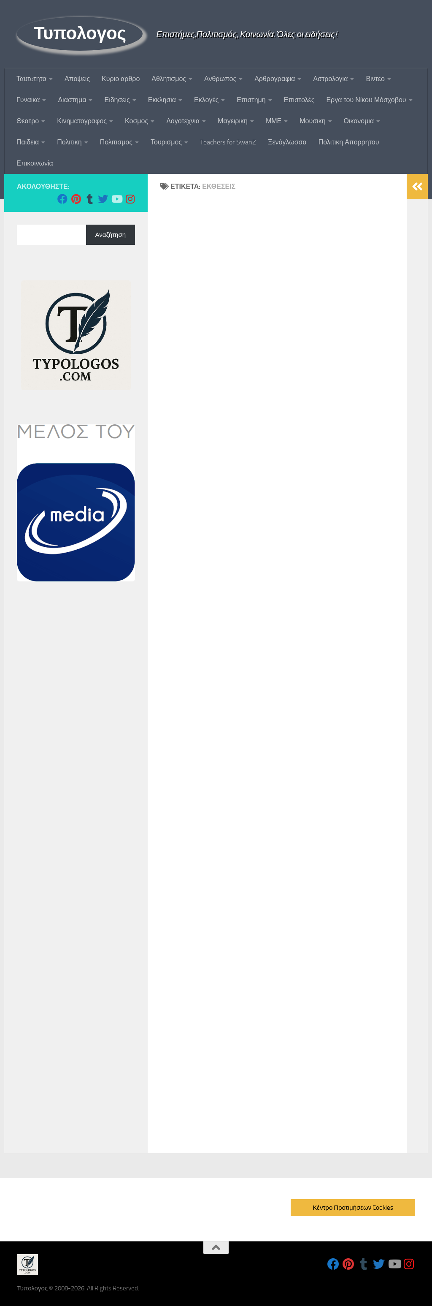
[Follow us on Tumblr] (89, 199)
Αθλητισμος (168, 79)
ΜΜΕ (273, 121)
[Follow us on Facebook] (62, 199)
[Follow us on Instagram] (130, 199)
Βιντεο (375, 79)
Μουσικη (312, 121)
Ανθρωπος (220, 79)
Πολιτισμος (116, 142)
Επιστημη (251, 100)
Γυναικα (28, 100)
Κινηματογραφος (82, 121)
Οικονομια (359, 121)
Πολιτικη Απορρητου (349, 142)
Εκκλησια (162, 100)
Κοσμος (136, 121)
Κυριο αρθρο (121, 79)
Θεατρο (27, 121)
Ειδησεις (117, 100)
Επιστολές (299, 100)
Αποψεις (77, 79)
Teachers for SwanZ (228, 142)
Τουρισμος (166, 142)
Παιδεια (27, 142)
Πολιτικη (69, 142)
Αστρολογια (330, 79)
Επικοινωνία (34, 163)
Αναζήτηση (110, 235)
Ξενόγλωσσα (287, 142)
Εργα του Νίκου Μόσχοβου (366, 100)
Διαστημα (72, 100)
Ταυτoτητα (31, 79)
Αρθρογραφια (274, 79)
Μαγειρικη (233, 121)
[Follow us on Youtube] (116, 199)
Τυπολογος (80, 33)
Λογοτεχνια (183, 121)
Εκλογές (206, 100)
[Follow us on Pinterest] (76, 199)
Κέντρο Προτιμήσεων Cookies (353, 1207)
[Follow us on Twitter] (103, 199)
